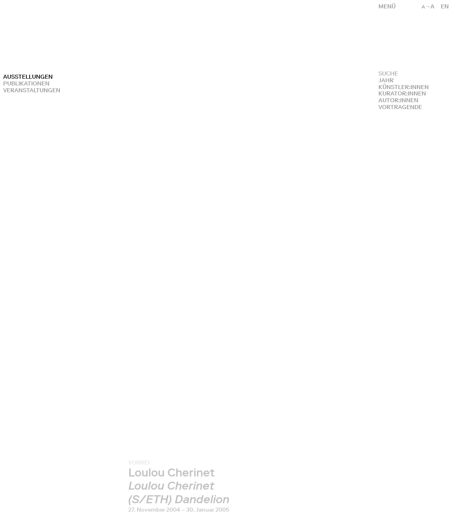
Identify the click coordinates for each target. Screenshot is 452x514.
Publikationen (26, 83)
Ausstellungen (28, 76)
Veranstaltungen (31, 90)
